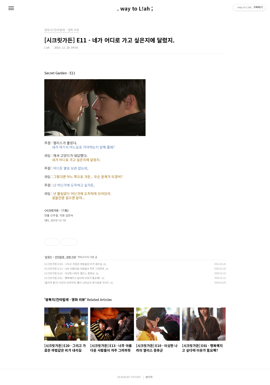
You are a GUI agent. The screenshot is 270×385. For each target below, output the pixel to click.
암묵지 (48, 257)
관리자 (149, 377)
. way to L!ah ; (135, 8)
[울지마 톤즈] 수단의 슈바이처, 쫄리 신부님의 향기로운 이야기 (76, 282)
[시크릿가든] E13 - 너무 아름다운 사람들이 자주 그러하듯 (74, 268)
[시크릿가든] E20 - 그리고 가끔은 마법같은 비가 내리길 (73, 264)
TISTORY (136, 377)
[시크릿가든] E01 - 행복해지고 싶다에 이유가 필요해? (72, 278)
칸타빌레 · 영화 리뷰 (65, 257)
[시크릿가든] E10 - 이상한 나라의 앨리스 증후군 (69, 273)
